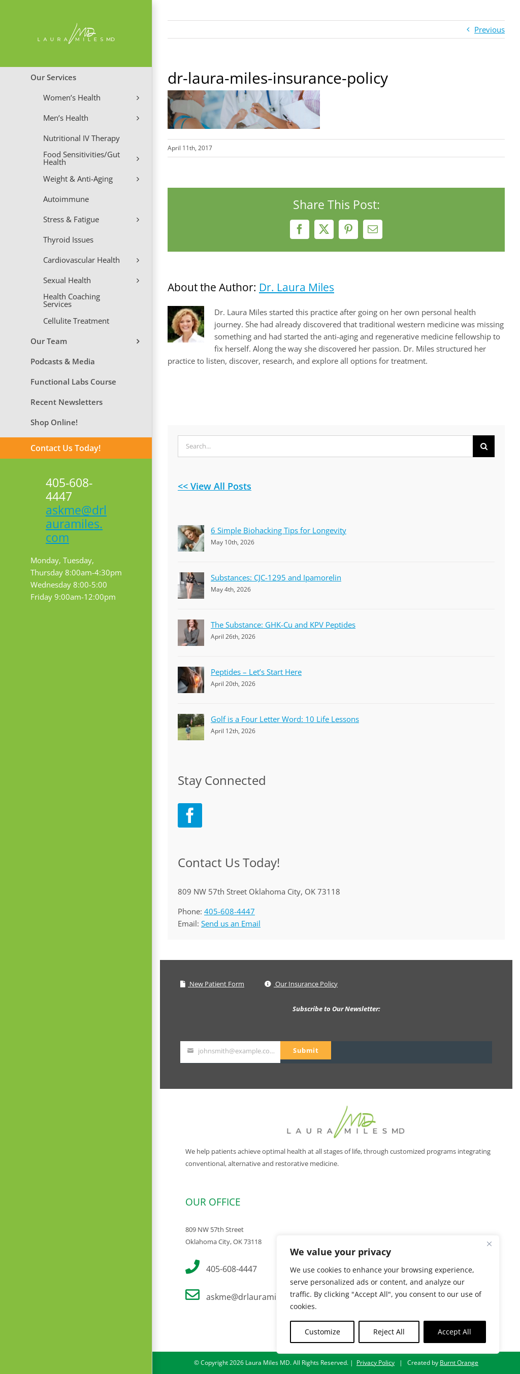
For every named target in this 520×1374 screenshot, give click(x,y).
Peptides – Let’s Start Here (256, 672)
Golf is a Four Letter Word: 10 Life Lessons (285, 719)
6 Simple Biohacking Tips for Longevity (278, 530)
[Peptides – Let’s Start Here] (191, 673)
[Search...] (325, 446)
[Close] (489, 1244)
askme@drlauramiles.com (76, 523)
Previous (489, 29)
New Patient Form (212, 983)
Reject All (389, 1331)
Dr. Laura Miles (296, 287)
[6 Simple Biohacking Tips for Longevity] (191, 531)
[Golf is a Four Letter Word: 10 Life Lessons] (191, 720)
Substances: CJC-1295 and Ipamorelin (276, 577)
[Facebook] (190, 815)
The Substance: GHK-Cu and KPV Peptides (283, 625)
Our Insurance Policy (301, 983)
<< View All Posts (214, 486)
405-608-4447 (229, 911)
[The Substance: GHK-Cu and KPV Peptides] (191, 626)
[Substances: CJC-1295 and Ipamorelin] (191, 578)
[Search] (484, 446)
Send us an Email (231, 923)
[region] (388, 1294)
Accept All (454, 1331)
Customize (322, 1331)
